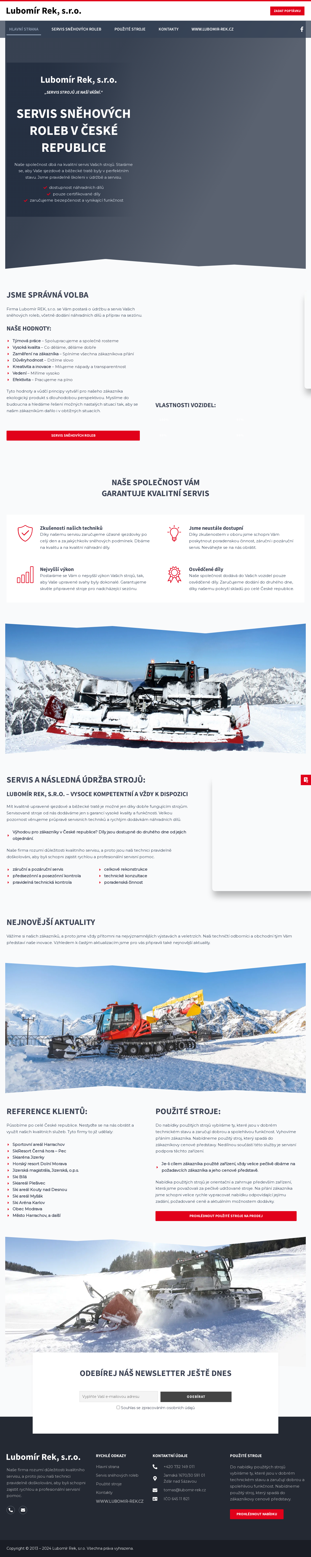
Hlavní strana (23, 30)
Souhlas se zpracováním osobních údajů (158, 1407)
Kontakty (168, 30)
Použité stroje (130, 30)
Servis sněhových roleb (76, 30)
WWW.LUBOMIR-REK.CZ (213, 30)
